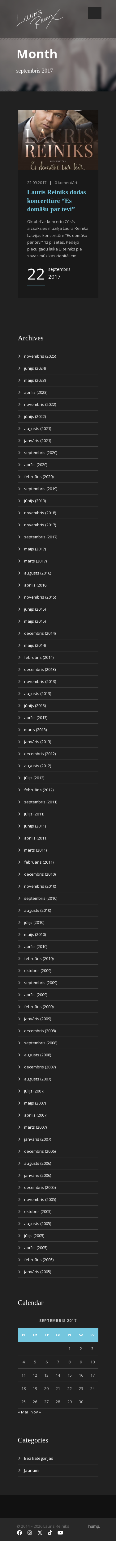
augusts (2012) (37, 765)
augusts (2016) (37, 573)
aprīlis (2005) (35, 1247)
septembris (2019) (40, 488)
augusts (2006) (37, 1163)
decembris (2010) (40, 874)
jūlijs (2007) (34, 1091)
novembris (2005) (40, 1199)
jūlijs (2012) (34, 778)
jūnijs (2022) (35, 416)
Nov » (36, 1412)
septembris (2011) (40, 802)
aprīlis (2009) (35, 994)
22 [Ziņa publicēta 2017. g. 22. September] (69, 1388)
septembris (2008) (40, 1043)
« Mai (23, 1412)
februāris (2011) (39, 862)
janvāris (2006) (37, 1175)
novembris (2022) (40, 404)
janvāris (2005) (37, 1271)
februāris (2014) (39, 657)
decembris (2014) (40, 633)
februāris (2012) (39, 790)
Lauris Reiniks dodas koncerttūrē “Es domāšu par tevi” (56, 200)
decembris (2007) (40, 1067)
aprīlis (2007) (35, 1115)
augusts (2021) (37, 428)
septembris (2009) (40, 982)
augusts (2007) (37, 1079)
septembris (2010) (40, 898)
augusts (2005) (37, 1223)
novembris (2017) (40, 525)
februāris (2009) (39, 1006)
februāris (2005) (39, 1259)
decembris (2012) (40, 753)
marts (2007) (35, 1127)
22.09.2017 (36, 182)
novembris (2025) (40, 356)
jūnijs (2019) (35, 500)
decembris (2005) (40, 1187)
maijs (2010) (35, 934)
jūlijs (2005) (34, 1235)
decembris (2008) (40, 1031)
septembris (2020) (40, 452)
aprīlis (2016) (35, 585)
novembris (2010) (40, 886)
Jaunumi (31, 1470)
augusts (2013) (37, 693)
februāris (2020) (39, 476)
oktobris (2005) (37, 1211)
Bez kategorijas (38, 1458)
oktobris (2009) (37, 970)
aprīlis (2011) (35, 838)
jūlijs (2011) (34, 814)
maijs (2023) (35, 380)
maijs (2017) (35, 549)
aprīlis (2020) (35, 464)
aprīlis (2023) (35, 392)
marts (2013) (35, 729)
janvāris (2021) (37, 440)
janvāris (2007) (37, 1139)
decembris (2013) (40, 669)
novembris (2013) (40, 681)
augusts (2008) (37, 1055)
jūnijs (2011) (35, 826)
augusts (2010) (37, 910)
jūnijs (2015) (35, 609)
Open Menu (94, 13)
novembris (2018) (40, 513)
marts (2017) (35, 561)
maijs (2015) (35, 621)
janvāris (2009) (37, 1018)
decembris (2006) (40, 1151)
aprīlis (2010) (35, 946)
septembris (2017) (40, 537)
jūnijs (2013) (35, 705)
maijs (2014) (35, 645)
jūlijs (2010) (34, 922)
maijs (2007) (35, 1103)
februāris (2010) (39, 958)
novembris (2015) (40, 597)
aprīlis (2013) (35, 717)
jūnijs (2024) (35, 368)
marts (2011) (35, 850)
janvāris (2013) (37, 741)
